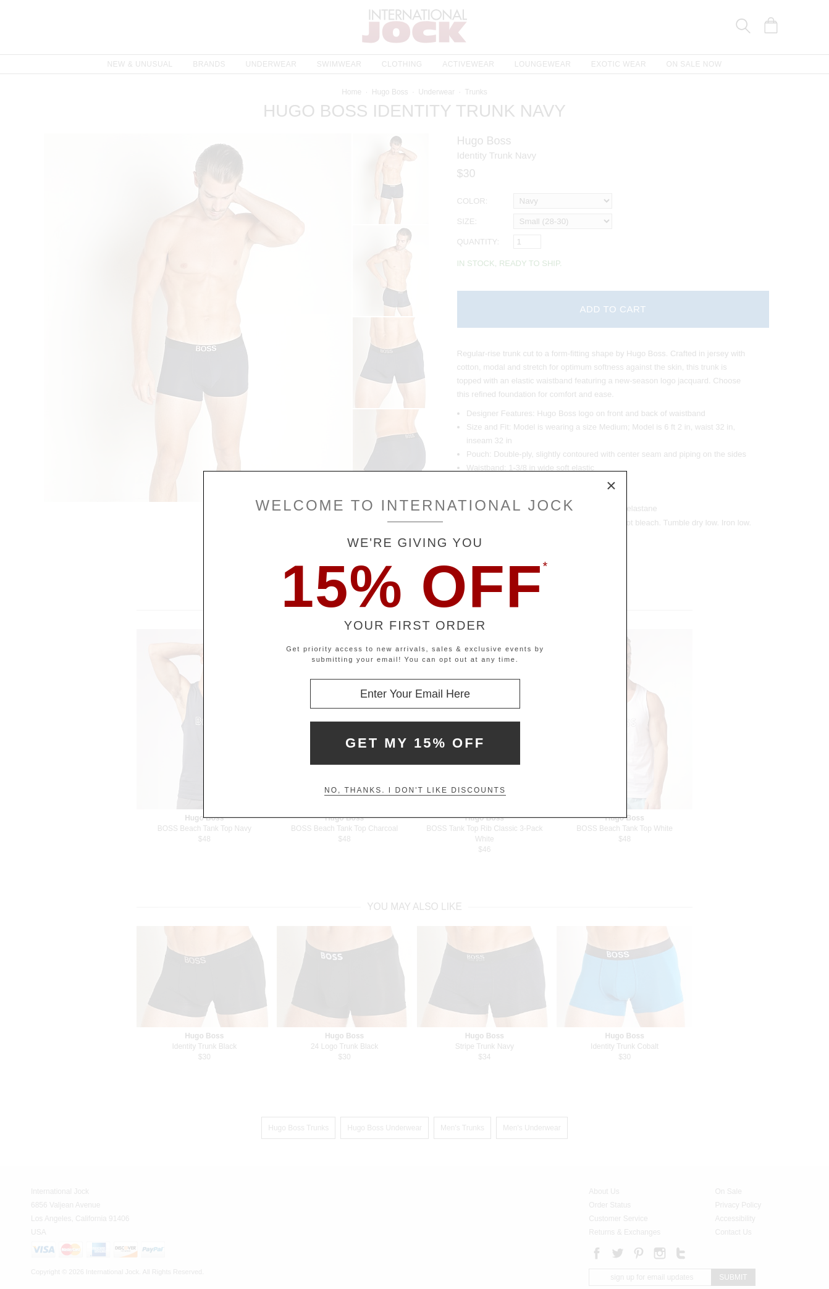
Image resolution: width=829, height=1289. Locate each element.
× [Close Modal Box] (611, 486)
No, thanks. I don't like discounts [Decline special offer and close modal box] (415, 790)
